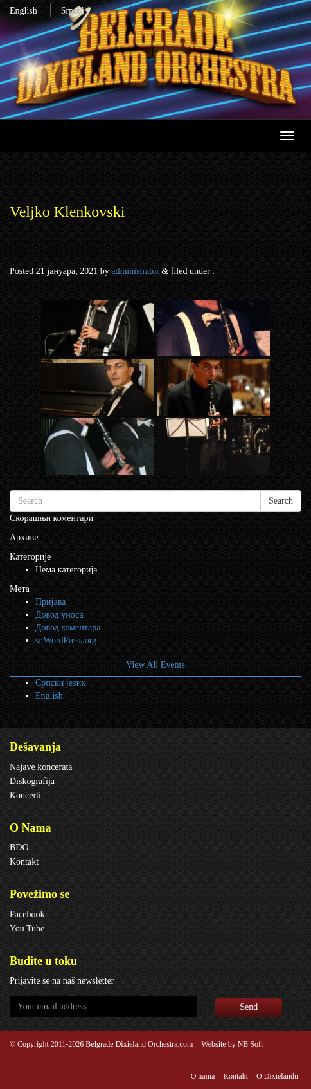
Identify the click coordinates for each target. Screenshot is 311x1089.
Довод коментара (67, 627)
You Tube (27, 928)
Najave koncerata (41, 767)
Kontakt (24, 861)
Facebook (27, 914)
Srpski (72, 10)
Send (249, 1007)
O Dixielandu (277, 1076)
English (23, 10)
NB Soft (250, 1043)
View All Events (155, 665)
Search (281, 501)
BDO (19, 847)
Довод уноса (59, 614)
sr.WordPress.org (65, 640)
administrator (135, 271)
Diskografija (32, 781)
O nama (203, 1076)
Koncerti (25, 795)
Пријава (50, 602)
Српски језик (60, 683)
